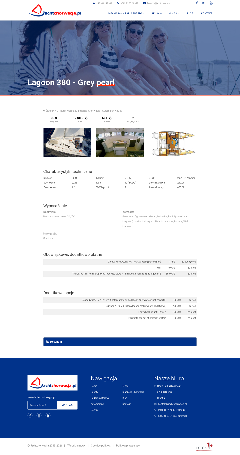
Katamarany (97, 404)
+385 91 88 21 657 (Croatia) (172, 416)
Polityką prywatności (128, 445)
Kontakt (126, 404)
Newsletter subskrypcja (41, 397)
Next (192, 142)
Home (94, 386)
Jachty (94, 392)
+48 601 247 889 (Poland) (171, 410)
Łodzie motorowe (100, 398)
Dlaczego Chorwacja (133, 392)
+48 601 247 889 (104, 3)
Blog (124, 398)
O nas (125, 386)
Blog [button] (190, 13)
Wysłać (67, 405)
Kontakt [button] (206, 13)
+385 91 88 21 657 (129, 3)
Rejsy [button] (156, 13)
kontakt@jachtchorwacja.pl (159, 3)
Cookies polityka (100, 445)
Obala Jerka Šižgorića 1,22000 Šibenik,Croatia (169, 392)
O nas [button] (173, 13)
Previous (47, 142)
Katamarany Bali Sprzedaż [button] (126, 13)
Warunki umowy (76, 445)
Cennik (94, 410)
